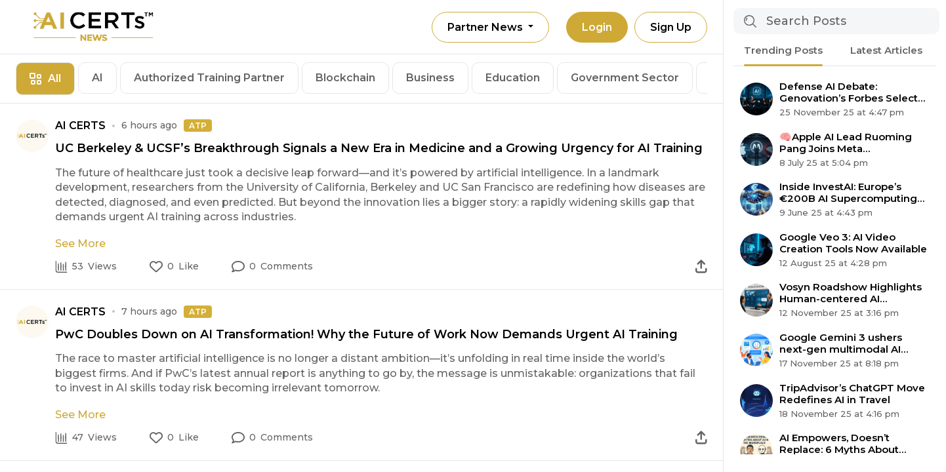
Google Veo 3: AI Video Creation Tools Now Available (853, 243)
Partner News (486, 27)
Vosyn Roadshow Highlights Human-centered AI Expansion (850, 293)
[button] (272, 266)
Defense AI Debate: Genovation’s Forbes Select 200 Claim (848, 92)
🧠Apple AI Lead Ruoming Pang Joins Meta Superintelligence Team (845, 143)
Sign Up (670, 27)
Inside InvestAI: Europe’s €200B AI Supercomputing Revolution (848, 193)
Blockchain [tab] (345, 77)
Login (597, 27)
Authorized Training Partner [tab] (209, 77)
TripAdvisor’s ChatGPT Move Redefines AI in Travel (852, 394)
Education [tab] (512, 77)
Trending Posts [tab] (783, 50)
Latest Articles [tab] (886, 50)
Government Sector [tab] (625, 77)
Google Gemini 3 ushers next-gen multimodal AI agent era (840, 343)
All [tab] (45, 78)
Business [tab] (430, 77)
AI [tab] (97, 77)
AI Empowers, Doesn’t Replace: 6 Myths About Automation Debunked (839, 444)
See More (80, 243)
